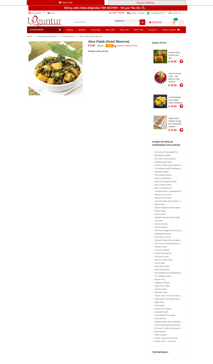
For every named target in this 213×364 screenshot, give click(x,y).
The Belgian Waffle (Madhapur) (167, 168)
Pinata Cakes (160, 211)
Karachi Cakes (160, 289)
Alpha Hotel (159, 302)
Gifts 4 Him (110, 30)
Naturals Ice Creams (163, 194)
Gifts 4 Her (124, 30)
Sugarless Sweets (162, 283)
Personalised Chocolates (165, 315)
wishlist (181, 22)
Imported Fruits (160, 292)
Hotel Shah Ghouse (162, 237)
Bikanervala (159, 204)
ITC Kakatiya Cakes (162, 276)
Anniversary (95, 30)
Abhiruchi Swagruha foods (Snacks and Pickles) (174, 230)
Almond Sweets (161, 227)
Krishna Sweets (161, 224)
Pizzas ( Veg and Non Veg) (165, 338)
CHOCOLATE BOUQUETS (165, 152)
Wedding (82, 30)
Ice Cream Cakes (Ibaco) (165, 159)
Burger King (159, 279)
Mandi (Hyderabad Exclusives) (167, 325)
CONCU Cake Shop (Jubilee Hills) (168, 165)
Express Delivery (171, 29)
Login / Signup (116, 13)
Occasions (152, 30)
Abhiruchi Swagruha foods (165, 181)
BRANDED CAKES (162, 155)
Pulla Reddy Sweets (162, 175)
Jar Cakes (158, 221)
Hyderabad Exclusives (47, 36)
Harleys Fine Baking (162, 309)
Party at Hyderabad (162, 178)
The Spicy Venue (161, 256)
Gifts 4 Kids (138, 30)
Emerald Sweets (161, 312)
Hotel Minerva (68, 36)
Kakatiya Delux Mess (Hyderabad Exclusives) (173, 322)
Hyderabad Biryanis (162, 234)
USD (51, 13)
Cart (173, 22)
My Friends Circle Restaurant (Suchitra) (171, 243)
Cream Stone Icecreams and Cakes (169, 296)
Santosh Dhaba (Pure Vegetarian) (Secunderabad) (175, 240)
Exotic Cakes (160, 214)
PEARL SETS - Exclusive (165, 341)
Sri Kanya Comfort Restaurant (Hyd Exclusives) (174, 328)
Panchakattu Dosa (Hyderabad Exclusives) (172, 273)
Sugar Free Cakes (162, 286)
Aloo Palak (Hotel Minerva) (91, 36)
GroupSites (34, 13)
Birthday (69, 30)
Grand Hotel (159, 263)
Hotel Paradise (160, 335)
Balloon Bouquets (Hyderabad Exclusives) (172, 208)
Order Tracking (135, 13)
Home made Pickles (162, 185)
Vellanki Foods (160, 247)
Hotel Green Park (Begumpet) (167, 299)
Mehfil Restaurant (161, 269)
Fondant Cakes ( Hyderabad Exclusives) (171, 191)
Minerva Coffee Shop (163, 260)
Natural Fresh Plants (163, 198)
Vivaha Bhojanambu (162, 253)
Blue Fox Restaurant (163, 188)
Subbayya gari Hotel (163, 162)
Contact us (175, 13)
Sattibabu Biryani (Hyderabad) (167, 217)
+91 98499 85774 (156, 13)
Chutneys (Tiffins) (161, 250)
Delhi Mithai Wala (161, 266)
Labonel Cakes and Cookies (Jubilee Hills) (172, 201)
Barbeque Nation (161, 172)
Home (29, 36)
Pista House (159, 305)
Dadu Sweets (160, 331)
